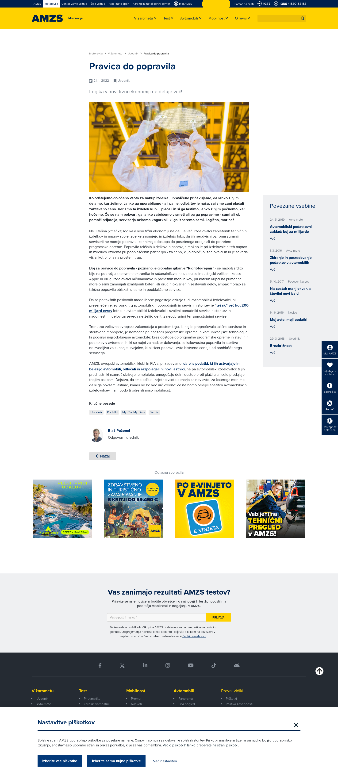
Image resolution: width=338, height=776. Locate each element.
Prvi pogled (186, 704)
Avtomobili (184, 691)
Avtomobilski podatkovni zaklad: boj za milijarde (291, 229)
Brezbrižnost (281, 345)
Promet (136, 698)
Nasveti (136, 704)
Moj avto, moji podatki (288, 319)
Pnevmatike (92, 698)
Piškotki (231, 698)
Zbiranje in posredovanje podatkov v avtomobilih (291, 260)
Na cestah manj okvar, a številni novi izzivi (290, 291)
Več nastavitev (165, 761)
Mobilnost (135, 691)
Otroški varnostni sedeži (96, 706)
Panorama (185, 698)
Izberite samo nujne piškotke (116, 761)
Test (83, 691)
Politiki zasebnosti (194, 636)
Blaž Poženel (119, 430)
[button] (302, 18)
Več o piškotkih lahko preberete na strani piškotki (200, 745)
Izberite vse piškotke (59, 761)
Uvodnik (135, 53)
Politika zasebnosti (239, 704)
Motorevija (97, 53)
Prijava (218, 617)
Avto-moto (43, 704)
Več (272, 238)
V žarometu (117, 53)
